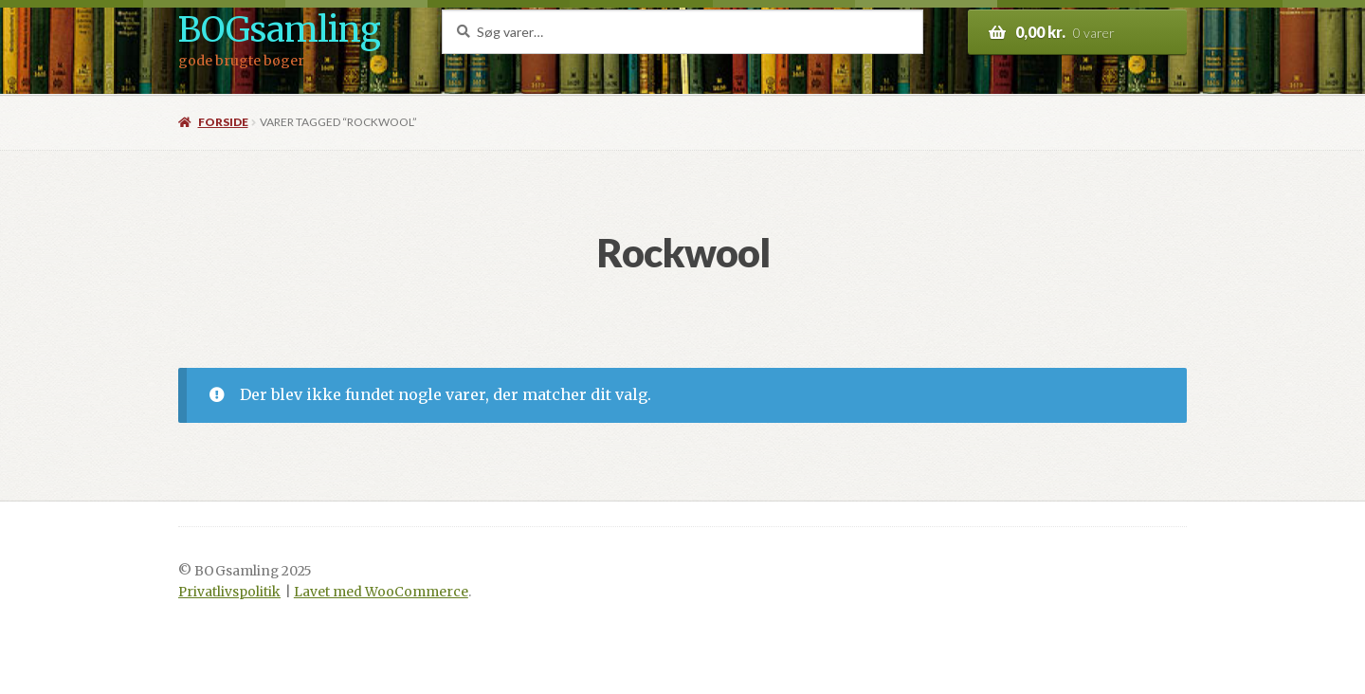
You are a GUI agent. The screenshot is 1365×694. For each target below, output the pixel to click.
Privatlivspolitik (229, 592)
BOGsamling (279, 30)
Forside (223, 122)
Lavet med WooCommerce (381, 592)
